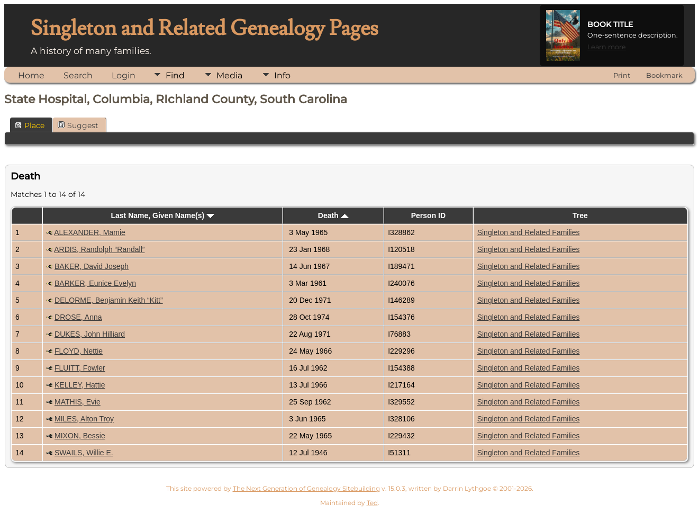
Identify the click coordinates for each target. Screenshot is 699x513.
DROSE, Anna (78, 317)
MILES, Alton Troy (84, 419)
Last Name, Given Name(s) (162, 215)
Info (282, 75)
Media (229, 75)
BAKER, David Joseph (92, 266)
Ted (372, 503)
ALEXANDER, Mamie (89, 232)
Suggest (78, 125)
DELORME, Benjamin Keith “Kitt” (109, 300)
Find (175, 75)
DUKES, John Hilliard (90, 334)
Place (29, 125)
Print (621, 75)
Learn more (606, 47)
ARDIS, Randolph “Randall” (99, 249)
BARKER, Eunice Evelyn (95, 283)
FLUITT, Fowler (80, 368)
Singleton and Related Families (528, 232)
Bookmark (664, 75)
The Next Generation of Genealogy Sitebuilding (306, 488)
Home (31, 75)
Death (333, 215)
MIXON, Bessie (80, 435)
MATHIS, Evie (78, 402)
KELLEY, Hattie (80, 385)
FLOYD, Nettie (79, 351)
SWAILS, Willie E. (84, 452)
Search (78, 75)
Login (123, 75)
